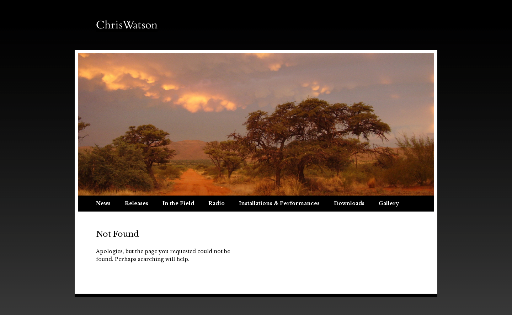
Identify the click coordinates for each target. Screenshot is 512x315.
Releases (136, 203)
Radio (216, 203)
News (103, 203)
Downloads (349, 203)
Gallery (389, 203)
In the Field (178, 203)
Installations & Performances (279, 203)
